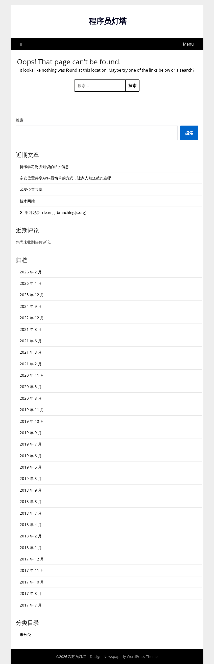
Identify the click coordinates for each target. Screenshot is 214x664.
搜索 (19, 119)
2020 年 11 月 (32, 374)
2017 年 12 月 (32, 558)
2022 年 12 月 (32, 317)
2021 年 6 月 (31, 340)
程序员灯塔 (108, 21)
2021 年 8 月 (31, 329)
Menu (188, 44)
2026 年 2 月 (31, 271)
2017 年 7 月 (31, 604)
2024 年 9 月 (31, 306)
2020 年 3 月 (31, 397)
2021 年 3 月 (31, 352)
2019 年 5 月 (31, 466)
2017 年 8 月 (31, 593)
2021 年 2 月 (31, 363)
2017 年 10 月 (32, 581)
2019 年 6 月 (31, 455)
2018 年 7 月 (31, 512)
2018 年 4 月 (31, 524)
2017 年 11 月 (32, 570)
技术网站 (27, 200)
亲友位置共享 (31, 189)
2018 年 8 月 (31, 501)
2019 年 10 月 (32, 421)
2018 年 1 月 (31, 547)
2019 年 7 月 (31, 444)
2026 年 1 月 (31, 283)
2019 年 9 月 (31, 432)
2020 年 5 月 (31, 386)
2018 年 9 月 (31, 489)
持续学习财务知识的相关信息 (44, 166)
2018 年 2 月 (31, 535)
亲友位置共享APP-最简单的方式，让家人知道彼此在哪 (65, 177)
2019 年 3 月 (31, 478)
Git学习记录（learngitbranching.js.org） (54, 212)
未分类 (25, 634)
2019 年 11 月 (32, 409)
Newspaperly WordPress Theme (131, 656)
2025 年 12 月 (32, 294)
